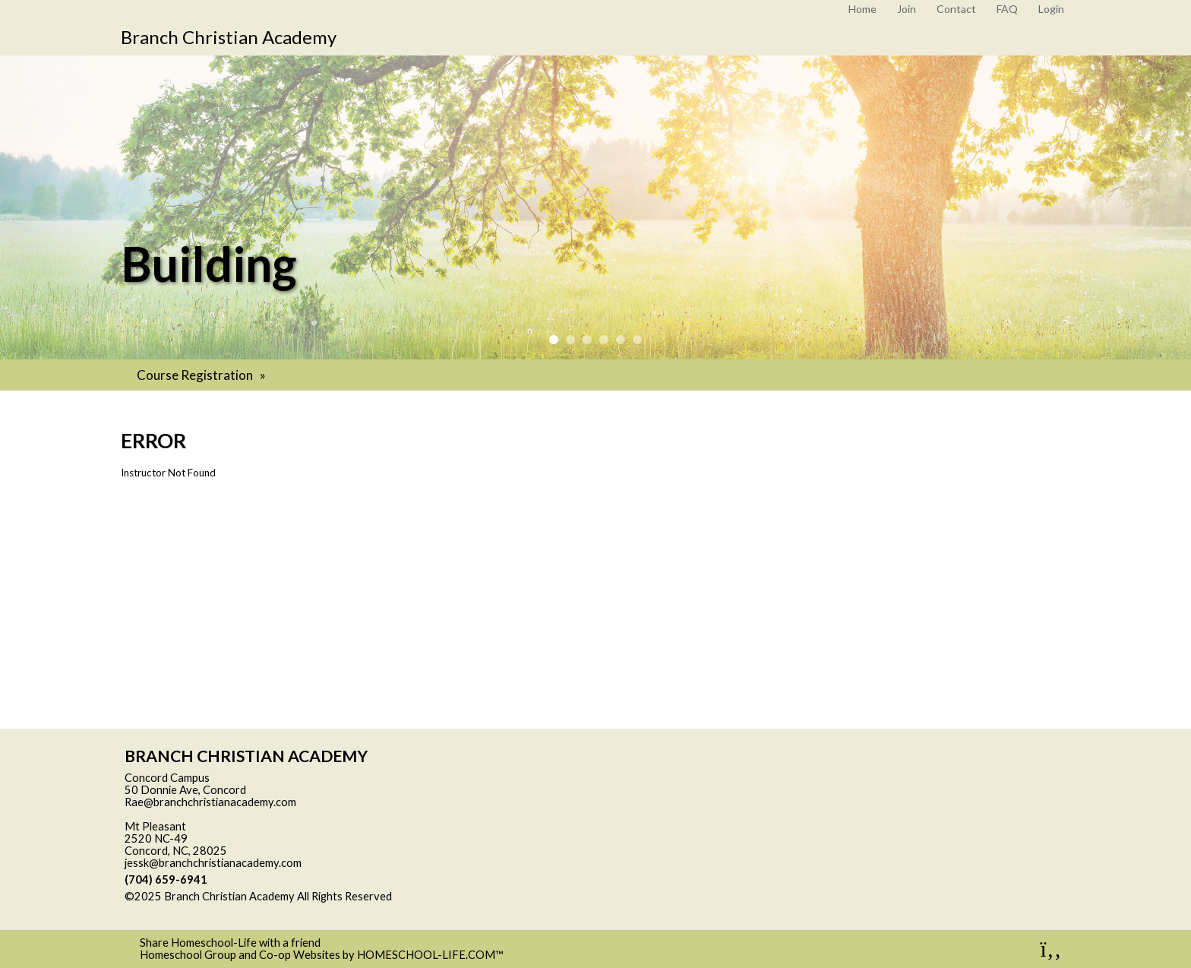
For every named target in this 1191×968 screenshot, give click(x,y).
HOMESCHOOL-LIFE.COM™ (430, 954)
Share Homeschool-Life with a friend (230, 942)
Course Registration (202, 375)
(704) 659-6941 (166, 879)
